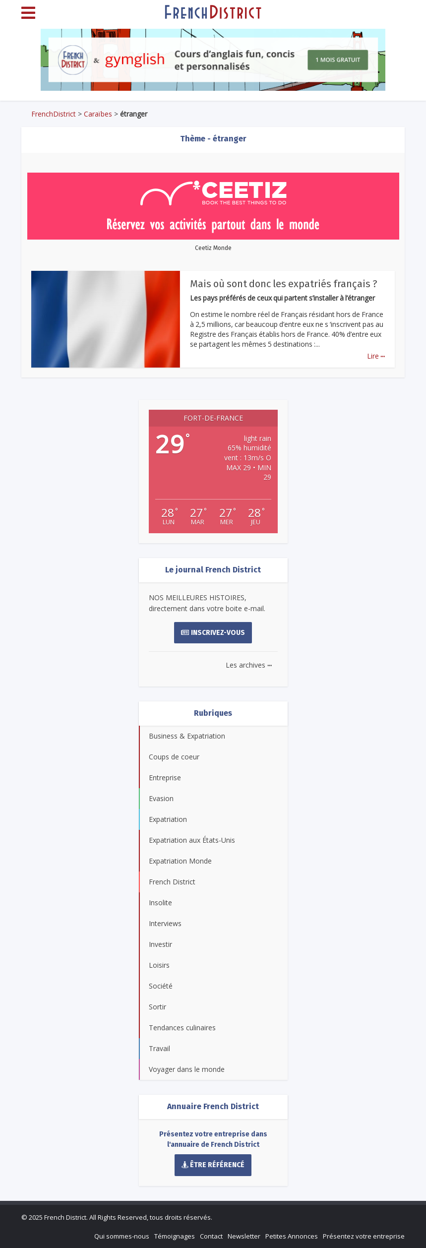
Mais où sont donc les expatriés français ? (283, 284)
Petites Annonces (291, 1236)
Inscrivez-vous (213, 632)
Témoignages (174, 1236)
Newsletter (244, 1236)
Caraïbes (98, 114)
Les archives (249, 665)
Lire (376, 356)
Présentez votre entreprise (364, 1236)
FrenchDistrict (53, 114)
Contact (211, 1236)
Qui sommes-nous (121, 1236)
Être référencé (213, 1165)
